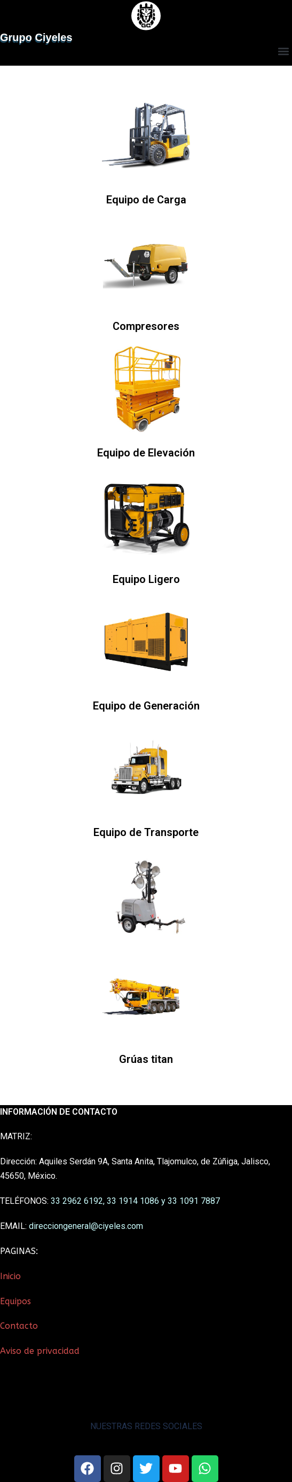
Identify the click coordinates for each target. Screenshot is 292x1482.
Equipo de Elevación (146, 452)
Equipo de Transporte (146, 832)
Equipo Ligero (146, 579)
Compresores (146, 326)
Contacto (19, 1326)
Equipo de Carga (146, 199)
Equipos (15, 1301)
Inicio (10, 1276)
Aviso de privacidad (40, 1351)
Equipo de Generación (146, 705)
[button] (283, 51)
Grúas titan (146, 1059)
